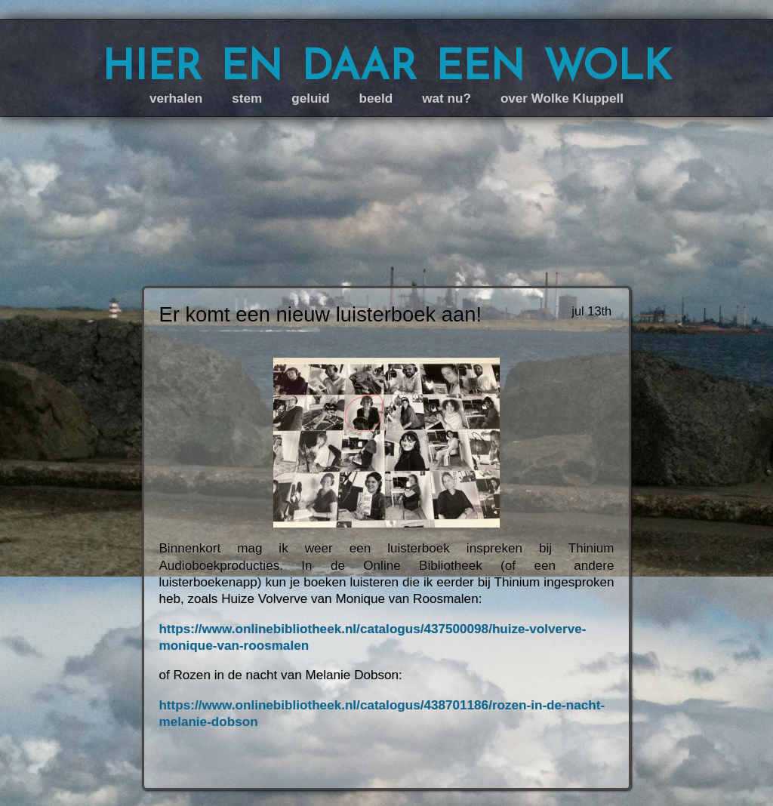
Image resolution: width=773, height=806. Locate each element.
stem (247, 98)
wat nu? (446, 98)
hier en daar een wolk (386, 64)
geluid (310, 98)
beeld (376, 98)
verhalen (175, 98)
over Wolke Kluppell (562, 98)
